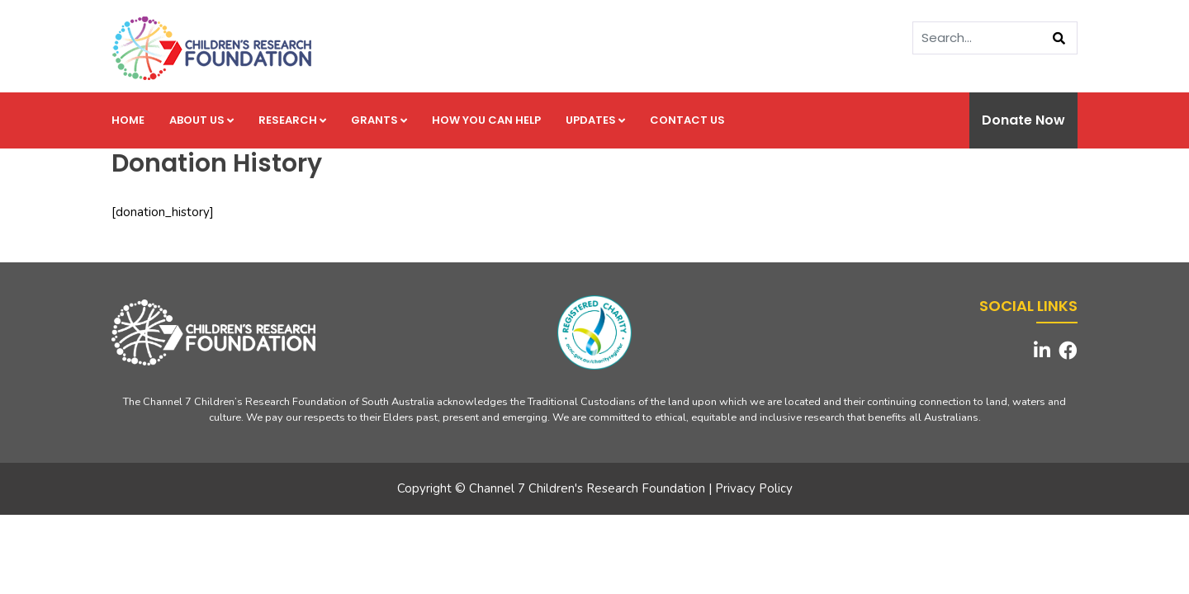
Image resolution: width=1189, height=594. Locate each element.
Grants (379, 120)
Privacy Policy (754, 488)
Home (127, 120)
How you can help (486, 120)
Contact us (687, 120)
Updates (595, 120)
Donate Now (1023, 120)
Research (292, 120)
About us (201, 120)
